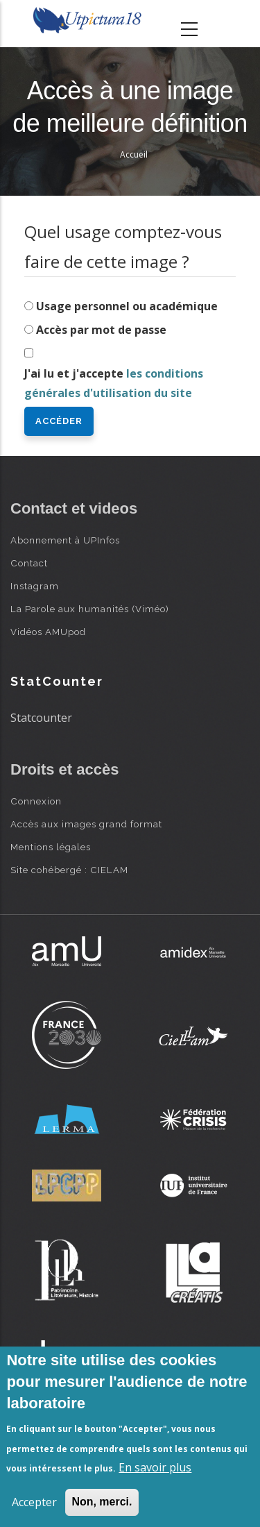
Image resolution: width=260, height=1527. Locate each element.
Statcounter (41, 717)
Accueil (134, 154)
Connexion (36, 801)
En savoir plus (155, 1467)
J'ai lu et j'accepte (113, 383)
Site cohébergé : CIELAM (69, 869)
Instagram (34, 585)
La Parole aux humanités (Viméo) (89, 608)
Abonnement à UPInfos (65, 540)
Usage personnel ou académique (127, 306)
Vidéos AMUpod (48, 631)
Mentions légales (50, 846)
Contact (29, 562)
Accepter (34, 1502)
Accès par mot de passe (101, 329)
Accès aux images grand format (86, 823)
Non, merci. (101, 1502)
